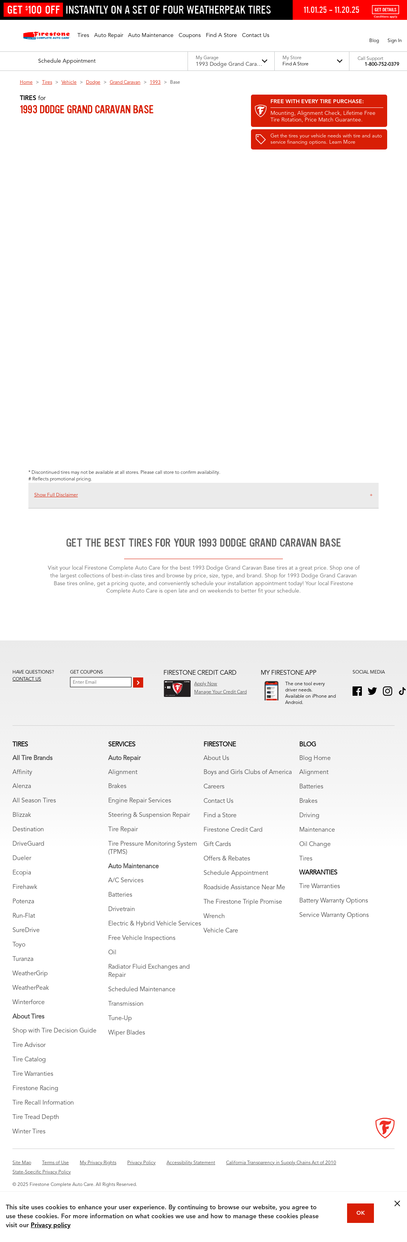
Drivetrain (121, 918)
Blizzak (21, 824)
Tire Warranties (32, 1083)
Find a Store (220, 824)
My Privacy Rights (98, 1171)
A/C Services (126, 889)
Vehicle (69, 82)
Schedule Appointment (236, 882)
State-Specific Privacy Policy (41, 1181)
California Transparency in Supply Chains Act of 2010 (281, 1171)
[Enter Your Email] (101, 682)
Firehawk (24, 896)
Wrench (214, 925)
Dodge (93, 82)
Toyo (18, 953)
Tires (47, 82)
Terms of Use (55, 1171)
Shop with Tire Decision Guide (54, 1039)
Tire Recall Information (43, 1111)
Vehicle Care (221, 939)
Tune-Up (120, 1027)
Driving (309, 824)
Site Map (21, 1171)
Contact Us (218, 810)
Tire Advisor (29, 1054)
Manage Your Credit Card (220, 692)
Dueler (21, 867)
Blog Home (315, 766)
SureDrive (26, 939)
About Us (216, 766)
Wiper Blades (126, 1041)
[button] (83, 35)
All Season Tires (34, 809)
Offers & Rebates (227, 867)
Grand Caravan (125, 82)
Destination (28, 838)
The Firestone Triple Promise (243, 911)
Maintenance (317, 839)
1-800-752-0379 (382, 64)
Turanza (22, 968)
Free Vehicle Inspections (141, 947)
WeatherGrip (30, 982)
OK (360, 1213)
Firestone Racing (35, 1097)
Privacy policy (50, 1226)
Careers (214, 795)
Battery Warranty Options (333, 909)
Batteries (120, 904)
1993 (155, 82)
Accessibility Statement (191, 1171)
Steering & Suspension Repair (149, 824)
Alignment (122, 781)
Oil (112, 961)
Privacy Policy (141, 1171)
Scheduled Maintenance (141, 998)
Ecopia (21, 881)
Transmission (126, 1013)
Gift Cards (217, 853)
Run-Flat (23, 925)
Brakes (117, 795)
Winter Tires (29, 1140)
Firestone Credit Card (233, 839)
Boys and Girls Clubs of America (248, 781)
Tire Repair (123, 838)
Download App (300, 713)
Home (26, 82)
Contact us (26, 679)
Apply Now (205, 684)
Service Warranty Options (334, 924)
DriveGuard (28, 853)
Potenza (23, 910)
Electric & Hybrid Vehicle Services (154, 932)
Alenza (21, 795)
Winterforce (28, 1011)
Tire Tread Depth (35, 1126)
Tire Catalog (29, 1068)
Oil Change (315, 853)
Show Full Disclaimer (56, 495)
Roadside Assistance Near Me (244, 896)
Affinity (22, 781)
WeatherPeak (30, 997)
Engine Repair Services (139, 809)
